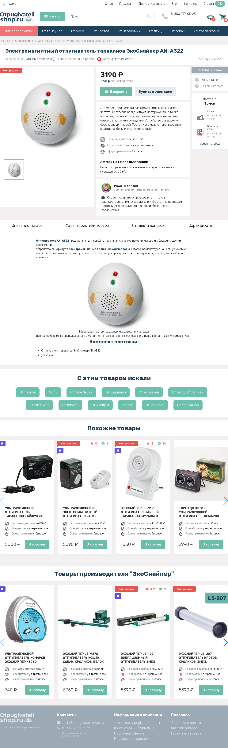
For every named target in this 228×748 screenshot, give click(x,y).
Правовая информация (132, 738)
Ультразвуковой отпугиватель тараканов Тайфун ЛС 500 (24, 512)
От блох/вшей (81, 392)
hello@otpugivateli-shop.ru (80, 722)
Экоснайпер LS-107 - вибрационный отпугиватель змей (138, 657)
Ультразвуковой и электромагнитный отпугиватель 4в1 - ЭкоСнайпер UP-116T (80, 512)
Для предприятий (19, 31)
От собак (178, 31)
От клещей (100, 405)
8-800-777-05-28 (183, 14)
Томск (9, 4)
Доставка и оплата (186, 722)
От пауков (28, 392)
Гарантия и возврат (187, 733)
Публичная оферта (129, 733)
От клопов (70, 405)
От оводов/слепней (187, 392)
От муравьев (149, 392)
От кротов (101, 31)
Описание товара (27, 225)
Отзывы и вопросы (148, 225)
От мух (127, 405)
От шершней (116, 392)
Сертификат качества (115, 59)
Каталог (52, 16)
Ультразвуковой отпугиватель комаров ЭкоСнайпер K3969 (25, 657)
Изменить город (210, 144)
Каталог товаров (184, 728)
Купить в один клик (155, 92)
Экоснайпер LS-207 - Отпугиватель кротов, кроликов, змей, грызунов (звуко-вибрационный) (198, 657)
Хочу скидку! (210, 80)
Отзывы (214, 4)
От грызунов (52, 31)
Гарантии (125, 4)
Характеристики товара (87, 225)
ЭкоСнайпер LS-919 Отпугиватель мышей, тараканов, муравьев (140, 512)
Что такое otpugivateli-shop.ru (138, 722)
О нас (109, 4)
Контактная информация (134, 728)
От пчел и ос (39, 405)
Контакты (190, 4)
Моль (53, 392)
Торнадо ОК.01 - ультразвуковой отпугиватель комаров (199, 512)
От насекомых (129, 31)
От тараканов (188, 405)
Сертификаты (200, 225)
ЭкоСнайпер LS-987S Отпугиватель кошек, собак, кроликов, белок (83, 657)
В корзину (116, 92)
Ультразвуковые (207, 31)
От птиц (155, 31)
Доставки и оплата (152, 4)
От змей (77, 31)
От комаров (155, 405)
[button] (225, 501)
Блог (175, 4)
